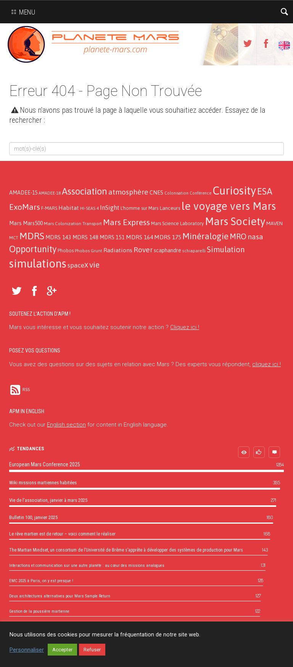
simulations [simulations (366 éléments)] (37, 263)
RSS (19, 389)
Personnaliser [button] (27, 649)
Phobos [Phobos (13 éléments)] (66, 250)
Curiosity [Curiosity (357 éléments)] (234, 190)
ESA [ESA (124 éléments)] (264, 191)
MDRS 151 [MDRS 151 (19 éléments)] (112, 237)
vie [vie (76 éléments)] (94, 264)
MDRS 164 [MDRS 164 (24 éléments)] (139, 237)
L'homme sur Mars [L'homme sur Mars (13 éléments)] (139, 208)
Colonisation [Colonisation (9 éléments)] (176, 193)
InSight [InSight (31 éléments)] (109, 207)
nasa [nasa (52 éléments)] (255, 236)
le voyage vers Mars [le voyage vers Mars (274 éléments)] (229, 206)
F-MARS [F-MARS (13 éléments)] (49, 208)
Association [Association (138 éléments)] (84, 191)
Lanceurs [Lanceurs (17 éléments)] (169, 208)
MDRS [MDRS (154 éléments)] (31, 235)
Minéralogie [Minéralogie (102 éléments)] (205, 236)
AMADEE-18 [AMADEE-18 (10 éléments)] (50, 193)
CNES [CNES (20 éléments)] (156, 192)
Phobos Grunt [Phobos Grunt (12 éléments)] (88, 250)
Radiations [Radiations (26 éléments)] (117, 250)
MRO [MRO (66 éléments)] (238, 236)
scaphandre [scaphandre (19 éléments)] (167, 250)
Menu (21, 12)
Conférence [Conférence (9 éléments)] (200, 193)
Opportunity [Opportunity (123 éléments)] (32, 249)
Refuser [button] (92, 649)
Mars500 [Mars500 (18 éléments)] (33, 223)
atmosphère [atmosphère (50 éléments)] (128, 192)
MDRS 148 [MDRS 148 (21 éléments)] (85, 237)
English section (66, 424)
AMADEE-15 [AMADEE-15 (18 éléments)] (23, 193)
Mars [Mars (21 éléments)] (15, 223)
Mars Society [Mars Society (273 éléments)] (235, 221)
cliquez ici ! (266, 364)
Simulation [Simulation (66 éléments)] (226, 249)
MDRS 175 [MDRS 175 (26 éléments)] (167, 237)
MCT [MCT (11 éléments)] (13, 237)
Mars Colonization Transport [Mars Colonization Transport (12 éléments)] (73, 223)
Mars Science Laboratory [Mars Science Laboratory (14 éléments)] (177, 223)
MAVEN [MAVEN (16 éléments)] (274, 223)
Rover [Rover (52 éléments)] (143, 249)
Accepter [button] (62, 649)
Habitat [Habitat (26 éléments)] (68, 207)
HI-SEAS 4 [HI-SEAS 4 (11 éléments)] (89, 208)
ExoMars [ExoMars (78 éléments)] (24, 207)
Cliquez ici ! (184, 327)
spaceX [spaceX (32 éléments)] (78, 265)
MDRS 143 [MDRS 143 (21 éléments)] (58, 237)
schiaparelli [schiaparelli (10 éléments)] (194, 250)
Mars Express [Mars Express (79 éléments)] (126, 222)
